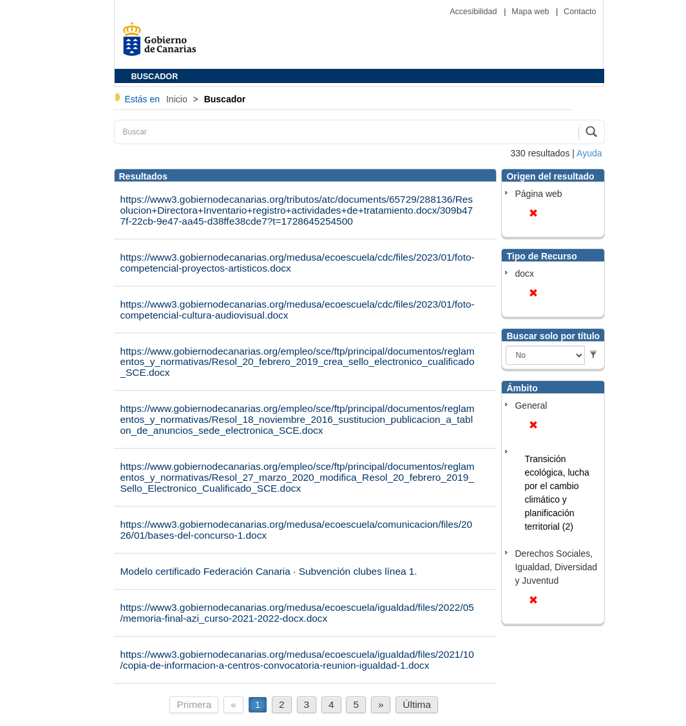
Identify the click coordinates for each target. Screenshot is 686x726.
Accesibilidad (474, 11)
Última (417, 704)
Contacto (580, 11)
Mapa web (531, 11)
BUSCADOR (154, 76)
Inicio (178, 99)
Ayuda (589, 153)
